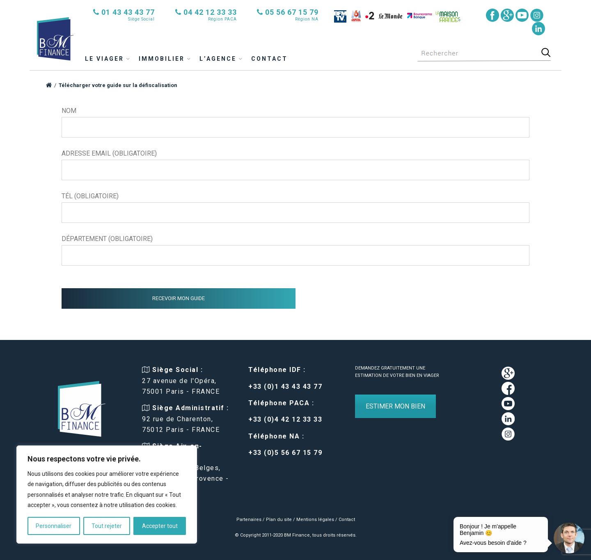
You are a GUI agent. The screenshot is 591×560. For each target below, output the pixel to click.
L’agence (217, 58)
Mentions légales (315, 519)
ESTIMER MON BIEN (395, 406)
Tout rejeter (107, 526)
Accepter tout (160, 526)
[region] (106, 494)
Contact (269, 58)
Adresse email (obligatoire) (295, 164)
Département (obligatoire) (295, 250)
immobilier (162, 58)
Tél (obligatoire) (295, 207)
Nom (295, 122)
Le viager (104, 58)
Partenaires (248, 519)
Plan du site (279, 519)
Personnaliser (53, 526)
